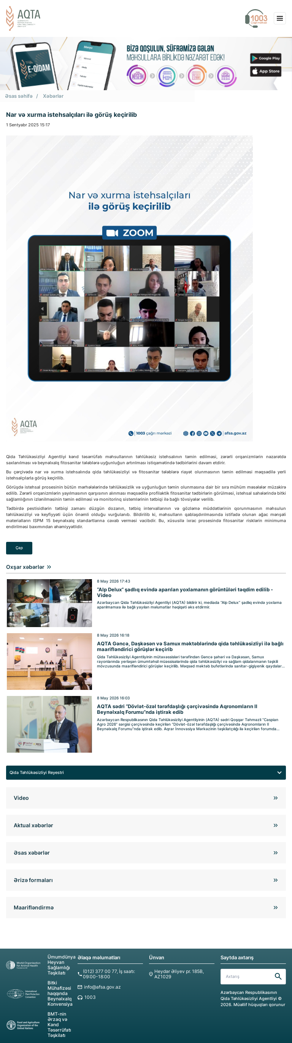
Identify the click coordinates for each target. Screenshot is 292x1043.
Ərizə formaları (33, 875)
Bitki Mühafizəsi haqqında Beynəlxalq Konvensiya (38, 987)
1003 (89, 991)
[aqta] (23, 18)
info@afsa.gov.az (101, 981)
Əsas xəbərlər (32, 847)
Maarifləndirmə (34, 902)
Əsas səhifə (19, 96)
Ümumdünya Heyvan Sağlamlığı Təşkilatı (38, 960)
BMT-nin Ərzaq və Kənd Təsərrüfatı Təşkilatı (37, 1017)
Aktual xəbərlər (33, 820)
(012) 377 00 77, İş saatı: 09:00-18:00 (107, 969)
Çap (19, 547)
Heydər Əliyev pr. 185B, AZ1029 (177, 969)
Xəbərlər (53, 96)
